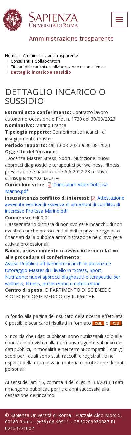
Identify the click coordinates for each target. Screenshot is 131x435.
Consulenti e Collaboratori (35, 61)
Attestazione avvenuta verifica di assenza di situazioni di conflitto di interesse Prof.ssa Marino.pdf (64, 204)
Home (10, 55)
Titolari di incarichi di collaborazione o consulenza (58, 66)
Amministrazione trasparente (50, 55)
